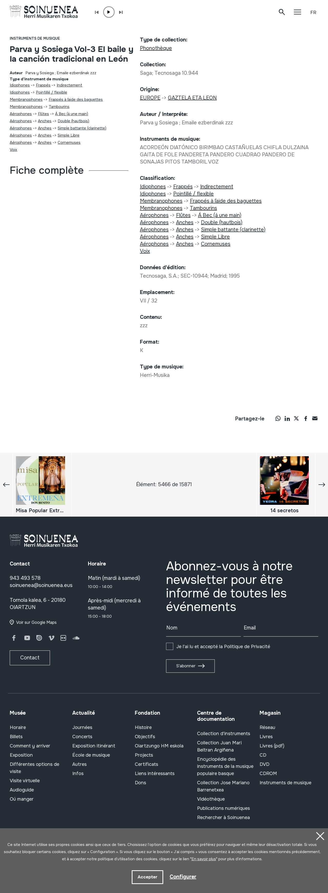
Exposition (21, 755)
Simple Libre (68, 135)
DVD (264, 764)
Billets (16, 736)
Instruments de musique (35, 38)
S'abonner (186, 666)
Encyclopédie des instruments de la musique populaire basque (225, 766)
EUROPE (150, 98)
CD (263, 755)
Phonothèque (156, 48)
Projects (144, 755)
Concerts (82, 736)
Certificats (146, 764)
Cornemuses (69, 142)
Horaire (18, 727)
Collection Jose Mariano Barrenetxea (223, 786)
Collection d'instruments (223, 733)
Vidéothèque (211, 799)
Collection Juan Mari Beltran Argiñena (219, 746)
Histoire (143, 727)
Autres (79, 764)
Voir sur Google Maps (36, 622)
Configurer (183, 877)
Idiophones (20, 85)
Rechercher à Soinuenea (223, 817)
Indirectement (69, 85)
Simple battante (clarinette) (82, 128)
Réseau (267, 727)
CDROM (268, 773)
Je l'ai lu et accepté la (223, 646)
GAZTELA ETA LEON (192, 98)
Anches (45, 121)
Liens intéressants (155, 773)
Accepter (147, 877)
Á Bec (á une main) (71, 113)
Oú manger (22, 799)
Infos (78, 773)
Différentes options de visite (34, 767)
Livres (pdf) (272, 746)
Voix (13, 149)
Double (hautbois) (73, 121)
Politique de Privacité (247, 646)
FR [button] (313, 12)
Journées (82, 727)
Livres (266, 736)
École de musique (91, 755)
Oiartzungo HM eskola (159, 746)
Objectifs (145, 736)
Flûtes (43, 113)
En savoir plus (203, 859)
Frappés (43, 85)
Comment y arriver (30, 746)
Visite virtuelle (25, 780)
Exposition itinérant (93, 746)
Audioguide (22, 790)
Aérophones (21, 113)
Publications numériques (223, 808)
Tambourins (59, 106)
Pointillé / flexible (51, 92)
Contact (29, 658)
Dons (140, 783)
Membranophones (26, 99)
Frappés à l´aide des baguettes (76, 99)
